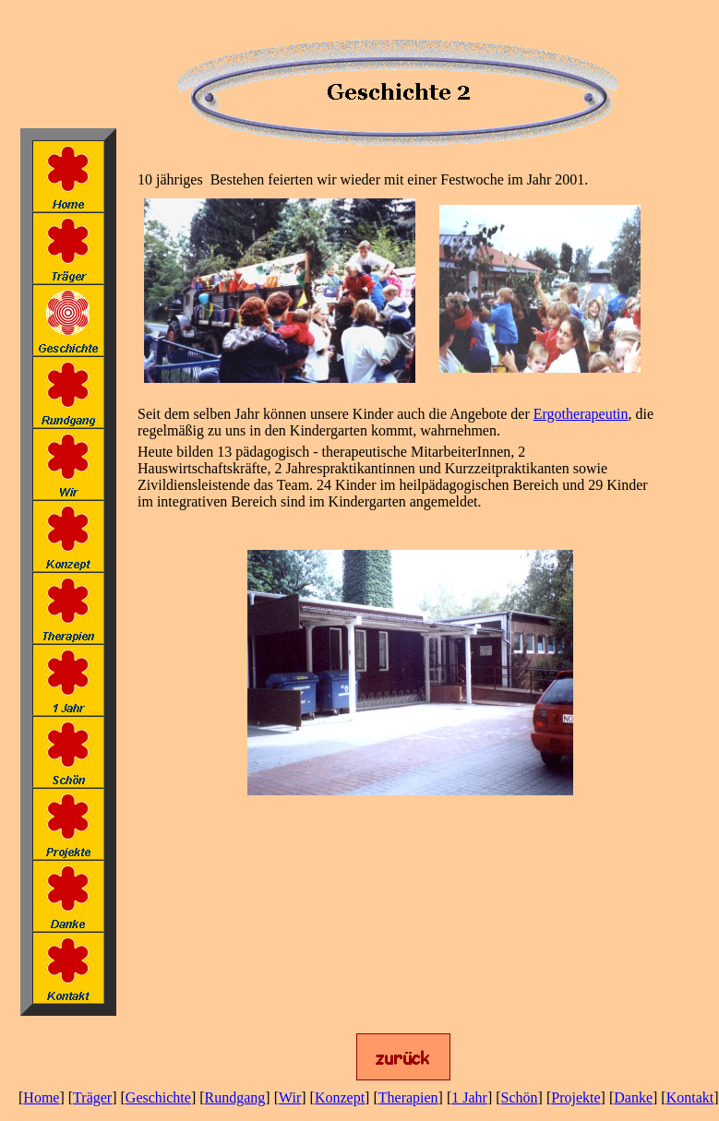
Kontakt (690, 1097)
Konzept (340, 1097)
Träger (92, 1097)
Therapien (408, 1097)
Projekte (575, 1097)
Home (41, 1097)
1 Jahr (469, 1097)
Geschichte (158, 1097)
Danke (633, 1097)
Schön (519, 1097)
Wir (290, 1097)
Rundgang (235, 1097)
